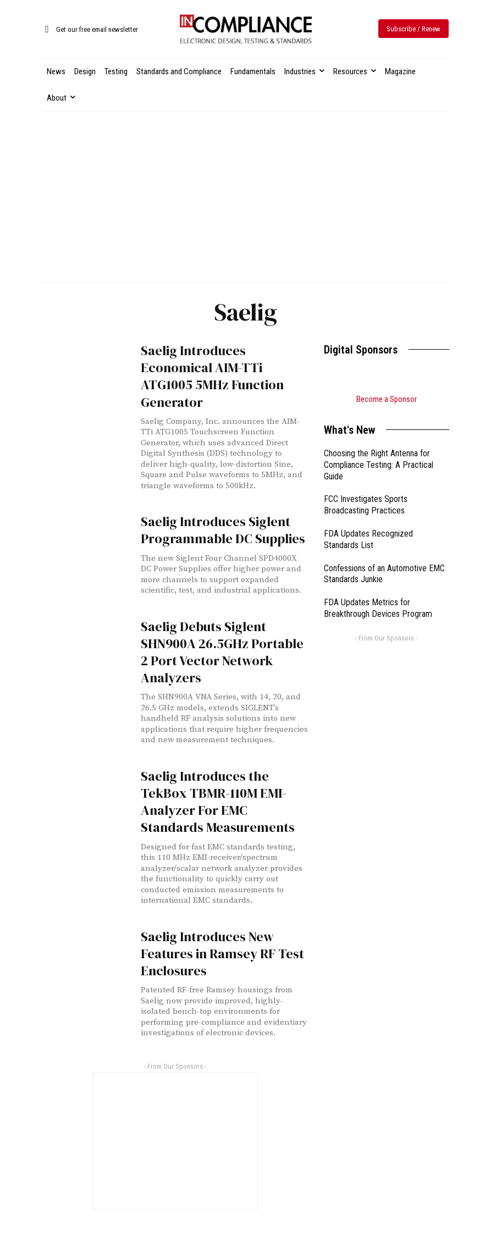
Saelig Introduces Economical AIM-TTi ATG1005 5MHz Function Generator (212, 376)
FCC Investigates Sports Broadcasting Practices (365, 505)
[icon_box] (90, 30)
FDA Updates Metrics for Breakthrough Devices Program (378, 608)
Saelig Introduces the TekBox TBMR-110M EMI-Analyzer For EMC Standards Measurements (218, 802)
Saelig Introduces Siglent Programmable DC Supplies (223, 530)
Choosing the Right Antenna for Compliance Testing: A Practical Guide (378, 465)
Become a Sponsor (386, 399)
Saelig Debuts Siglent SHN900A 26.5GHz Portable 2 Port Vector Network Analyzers (222, 652)
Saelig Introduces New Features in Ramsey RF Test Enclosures (222, 953)
